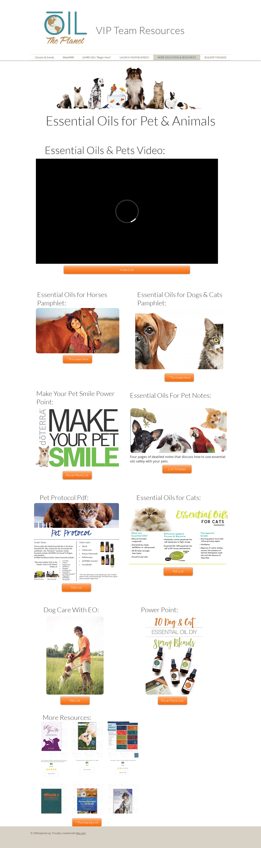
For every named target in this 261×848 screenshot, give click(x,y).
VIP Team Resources (141, 30)
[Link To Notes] (177, 469)
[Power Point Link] (77, 475)
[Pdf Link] (178, 571)
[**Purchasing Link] (86, 822)
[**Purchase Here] (77, 359)
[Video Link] (127, 270)
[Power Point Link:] (172, 700)
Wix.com (81, 833)
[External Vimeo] (127, 211)
